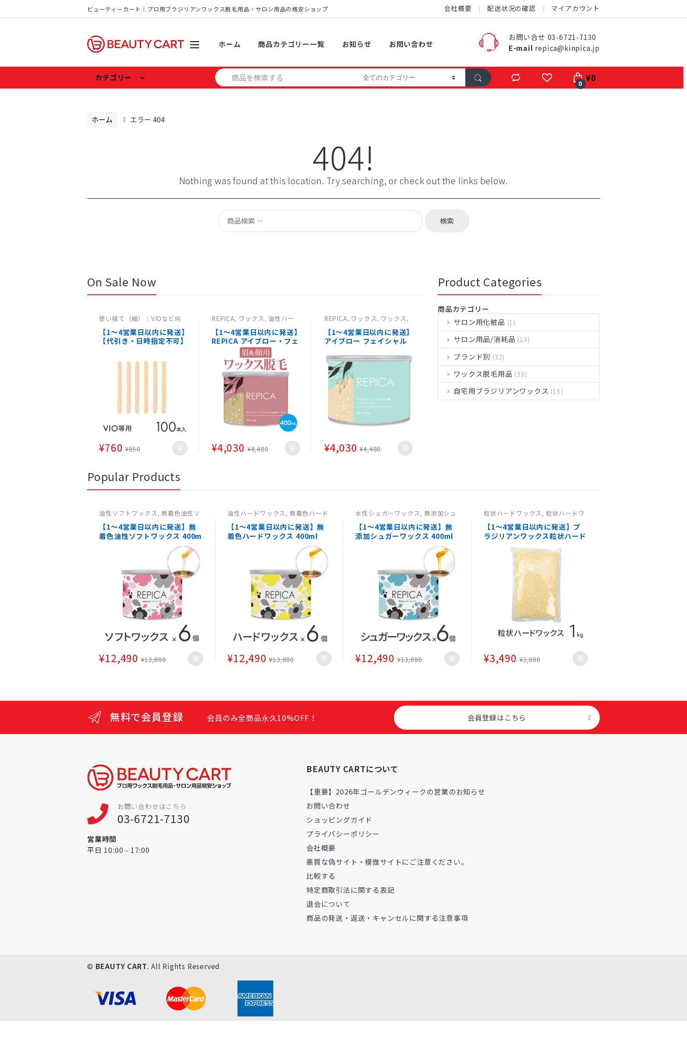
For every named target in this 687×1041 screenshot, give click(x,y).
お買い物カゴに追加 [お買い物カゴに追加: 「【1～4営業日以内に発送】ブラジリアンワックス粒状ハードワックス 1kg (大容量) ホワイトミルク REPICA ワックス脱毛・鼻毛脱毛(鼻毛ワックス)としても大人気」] (580, 658)
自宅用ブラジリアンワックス (494, 391)
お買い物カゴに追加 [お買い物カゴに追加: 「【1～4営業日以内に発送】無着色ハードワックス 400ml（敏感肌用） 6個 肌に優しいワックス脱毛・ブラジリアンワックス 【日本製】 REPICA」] (324, 658)
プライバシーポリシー (343, 833)
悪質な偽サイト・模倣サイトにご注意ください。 (387, 861)
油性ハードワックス (256, 513)
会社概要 (458, 8)
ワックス (252, 318)
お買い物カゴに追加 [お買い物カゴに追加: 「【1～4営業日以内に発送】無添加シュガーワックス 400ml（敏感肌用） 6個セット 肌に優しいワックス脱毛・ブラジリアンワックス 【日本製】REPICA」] (452, 658)
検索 (447, 220)
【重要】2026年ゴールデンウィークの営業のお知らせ (395, 791)
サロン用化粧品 (472, 322)
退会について (328, 903)
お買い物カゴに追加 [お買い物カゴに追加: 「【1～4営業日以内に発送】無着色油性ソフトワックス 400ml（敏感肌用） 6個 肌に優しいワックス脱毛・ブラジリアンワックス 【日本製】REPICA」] (195, 658)
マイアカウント (575, 8)
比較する (321, 875)
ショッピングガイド (339, 819)
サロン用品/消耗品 (477, 339)
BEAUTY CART (121, 966)
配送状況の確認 (511, 8)
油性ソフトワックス (128, 513)
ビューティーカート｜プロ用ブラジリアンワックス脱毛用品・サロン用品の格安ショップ (207, 9)
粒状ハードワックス (513, 513)
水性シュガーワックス (387, 513)
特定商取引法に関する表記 (350, 889)
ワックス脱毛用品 (476, 374)
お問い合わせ (411, 44)
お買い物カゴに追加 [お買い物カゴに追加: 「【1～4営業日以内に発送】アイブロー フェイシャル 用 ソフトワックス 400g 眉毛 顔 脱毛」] (405, 448)
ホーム (230, 44)
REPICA (223, 318)
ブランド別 (464, 357)
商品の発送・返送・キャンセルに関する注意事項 (387, 918)
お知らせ (357, 44)
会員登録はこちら (496, 717)
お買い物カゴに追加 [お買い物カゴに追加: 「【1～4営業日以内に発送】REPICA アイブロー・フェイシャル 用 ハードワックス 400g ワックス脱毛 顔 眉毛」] (292, 448)
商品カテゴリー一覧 (291, 44)
